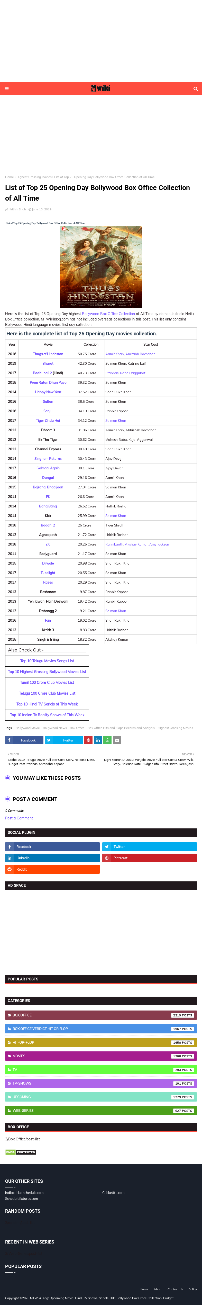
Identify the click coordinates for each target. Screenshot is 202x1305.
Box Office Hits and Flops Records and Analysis (121, 728)
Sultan (48, 401)
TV (103, 1070)
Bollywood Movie (28, 728)
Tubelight (48, 573)
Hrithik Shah (17, 209)
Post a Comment (19, 818)
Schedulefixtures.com (21, 1198)
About (158, 1289)
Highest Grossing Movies (34, 177)
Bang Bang (48, 506)
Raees (48, 582)
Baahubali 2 (42, 373)
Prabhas (111, 373)
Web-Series (103, 1111)
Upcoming (103, 1097)
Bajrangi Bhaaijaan (48, 487)
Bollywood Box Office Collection (108, 313)
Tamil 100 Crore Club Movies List (47, 682)
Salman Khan (115, 420)
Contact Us (175, 1289)
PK (48, 497)
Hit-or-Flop (103, 1042)
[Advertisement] (101, 41)
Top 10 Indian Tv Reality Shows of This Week (47, 715)
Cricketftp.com (113, 1193)
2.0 (47, 544)
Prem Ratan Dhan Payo (48, 382)
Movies (103, 1056)
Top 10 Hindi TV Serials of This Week (47, 704)
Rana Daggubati (133, 373)
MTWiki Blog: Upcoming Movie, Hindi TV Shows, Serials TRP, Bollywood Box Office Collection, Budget (101, 1298)
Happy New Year (48, 392)
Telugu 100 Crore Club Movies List (47, 693)
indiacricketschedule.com (24, 1193)
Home (9, 177)
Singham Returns (47, 459)
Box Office (77, 728)
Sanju (47, 411)
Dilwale (48, 563)
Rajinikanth (114, 544)
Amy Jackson (159, 544)
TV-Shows (103, 1083)
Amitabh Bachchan (140, 354)
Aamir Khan (114, 354)
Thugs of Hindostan (48, 354)
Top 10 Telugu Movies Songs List (47, 661)
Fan (48, 620)
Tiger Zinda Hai (48, 420)
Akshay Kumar (136, 544)
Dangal (48, 478)
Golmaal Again (48, 468)
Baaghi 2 (48, 525)
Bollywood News (55, 728)
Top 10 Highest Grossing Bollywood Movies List (47, 671)
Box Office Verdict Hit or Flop (103, 1029)
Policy (192, 1289)
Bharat (47, 363)
